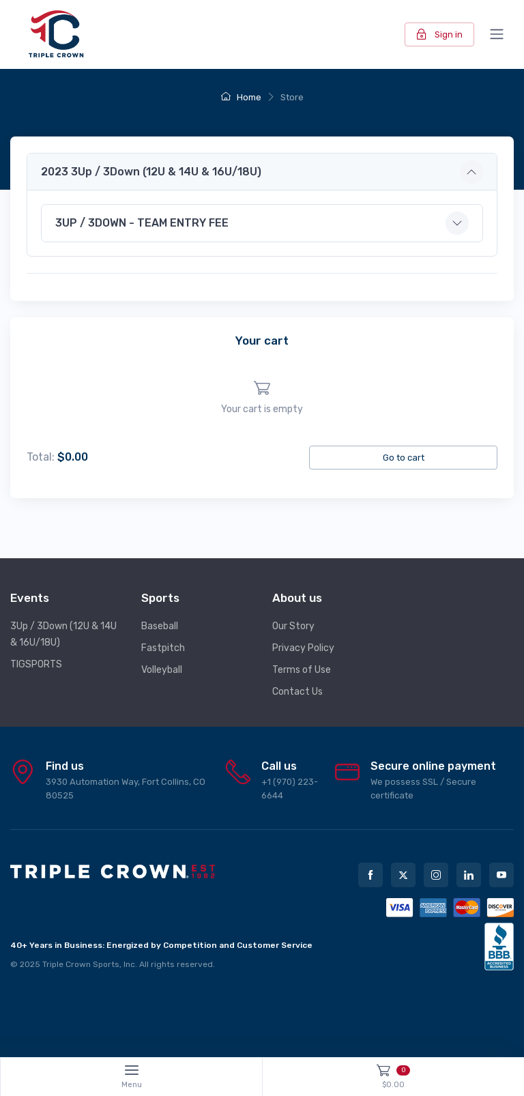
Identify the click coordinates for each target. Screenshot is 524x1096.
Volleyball (161, 670)
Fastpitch (163, 648)
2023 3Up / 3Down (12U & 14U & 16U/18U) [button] (151, 171)
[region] (262, 398)
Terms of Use (301, 670)
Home (241, 97)
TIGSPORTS (36, 664)
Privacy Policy (303, 648)
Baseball (159, 626)
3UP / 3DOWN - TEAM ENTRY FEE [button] (142, 222)
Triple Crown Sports (80, 964)
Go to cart (403, 457)
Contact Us (297, 691)
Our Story (293, 626)
